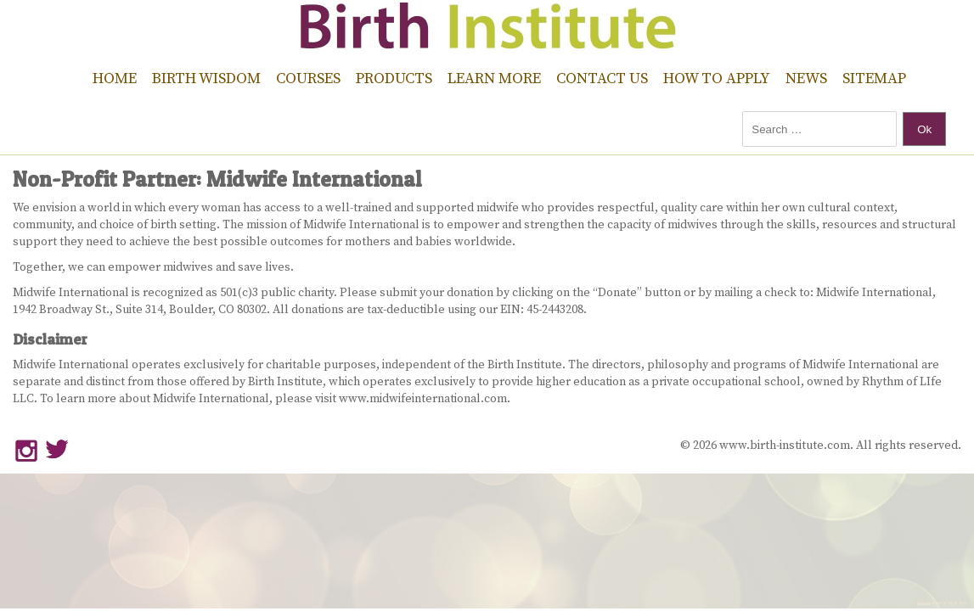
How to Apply (716, 78)
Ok (924, 129)
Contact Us (602, 78)
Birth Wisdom (206, 78)
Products (394, 78)
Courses (308, 78)
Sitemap (874, 78)
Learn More (494, 78)
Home (115, 78)
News (806, 78)
